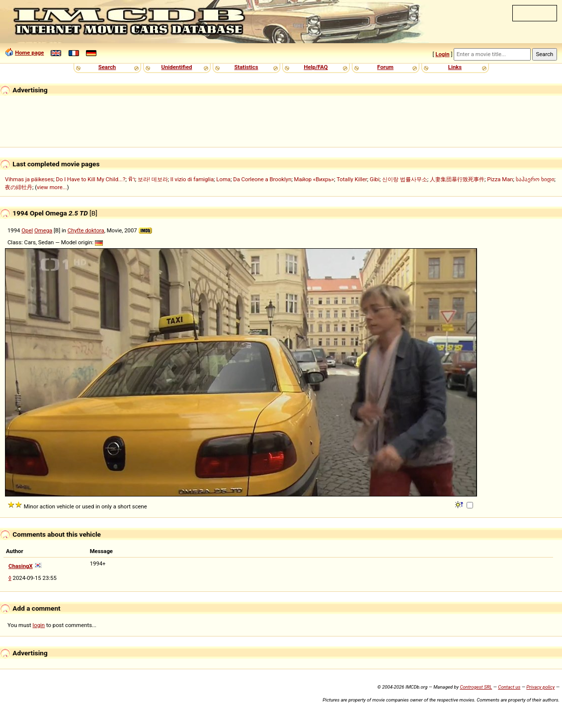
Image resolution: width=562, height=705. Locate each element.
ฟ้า (131, 179)
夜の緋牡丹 (18, 187)
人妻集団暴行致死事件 (457, 179)
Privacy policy (540, 687)
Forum (385, 67)
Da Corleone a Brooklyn (262, 179)
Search (107, 67)
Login (442, 54)
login (39, 625)
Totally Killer (351, 179)
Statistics (246, 67)
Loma (223, 179)
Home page (29, 52)
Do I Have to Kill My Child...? (90, 179)
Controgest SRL (476, 687)
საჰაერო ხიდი (535, 179)
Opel (27, 230)
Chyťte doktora (86, 230)
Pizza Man (500, 179)
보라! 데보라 (153, 179)
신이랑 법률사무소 (404, 179)
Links (455, 67)
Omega (43, 230)
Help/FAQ (315, 67)
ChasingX (20, 566)
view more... (52, 187)
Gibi (375, 179)
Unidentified (176, 67)
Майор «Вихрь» (314, 179)
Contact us (509, 687)
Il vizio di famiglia (192, 179)
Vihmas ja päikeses (29, 179)
